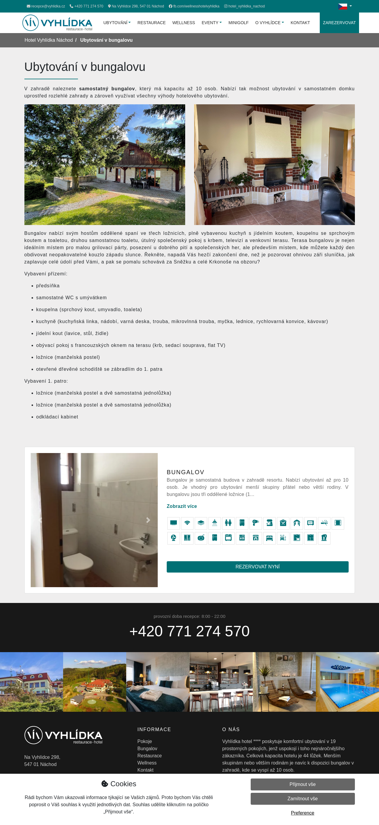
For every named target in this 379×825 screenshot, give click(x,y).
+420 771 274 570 (86, 6)
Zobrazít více (182, 506)
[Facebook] (194, 6)
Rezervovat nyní (257, 566)
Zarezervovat (339, 22)
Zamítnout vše (303, 798)
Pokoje (145, 741)
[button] (40, 520)
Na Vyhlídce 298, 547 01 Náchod (136, 6)
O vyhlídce (268, 22)
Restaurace (152, 22)
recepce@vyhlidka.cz (46, 6)
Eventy (210, 22)
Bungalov (147, 748)
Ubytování (115, 22)
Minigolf (238, 22)
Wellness (183, 22)
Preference (302, 812)
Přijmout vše (302, 784)
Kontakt (300, 22)
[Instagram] (244, 6)
